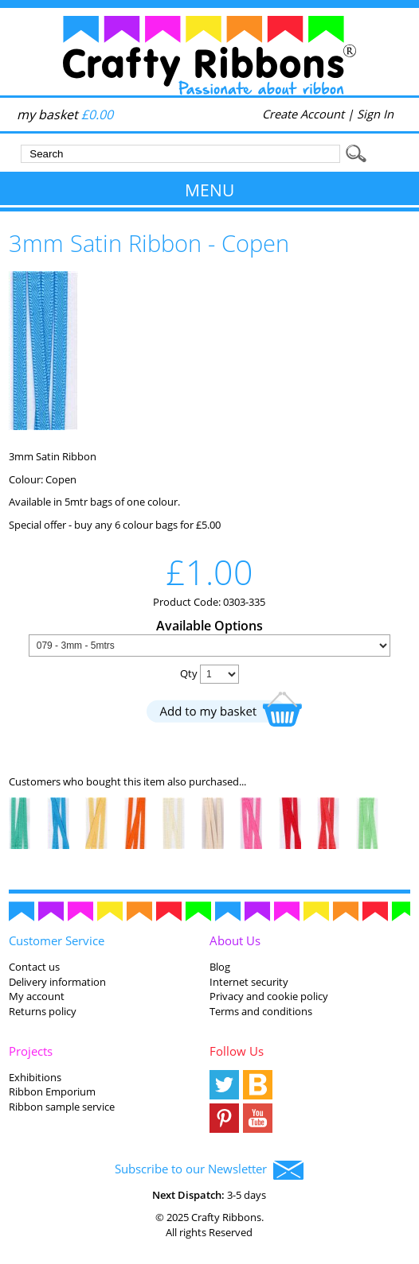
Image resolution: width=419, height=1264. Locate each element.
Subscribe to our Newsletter (209, 1170)
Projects (31, 1051)
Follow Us (237, 1051)
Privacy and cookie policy (269, 996)
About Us (235, 940)
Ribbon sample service (62, 1106)
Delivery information (57, 982)
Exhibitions (35, 1077)
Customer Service (56, 940)
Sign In (375, 114)
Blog (220, 967)
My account (37, 996)
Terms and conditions (261, 1011)
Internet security (249, 982)
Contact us (34, 967)
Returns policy (42, 1011)
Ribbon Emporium (52, 1091)
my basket (65, 114)
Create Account (303, 114)
